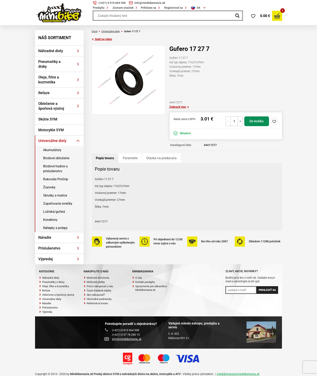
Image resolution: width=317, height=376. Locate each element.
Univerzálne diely (52, 141)
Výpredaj (45, 259)
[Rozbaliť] (78, 51)
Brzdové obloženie (56, 158)
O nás (137, 277)
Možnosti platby (94, 282)
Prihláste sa (151, 8)
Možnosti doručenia (96, 277)
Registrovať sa (176, 8)
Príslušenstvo (49, 248)
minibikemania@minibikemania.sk (238, 374)
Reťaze (44, 93)
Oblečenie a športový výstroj (56, 294)
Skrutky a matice (55, 195)
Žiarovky (49, 187)
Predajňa (101, 8)
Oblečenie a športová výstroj (51, 106)
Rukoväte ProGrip (55, 179)
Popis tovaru (105, 158)
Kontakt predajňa (143, 282)
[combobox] (199, 8)
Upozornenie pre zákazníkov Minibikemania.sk (149, 288)
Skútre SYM (47, 119)
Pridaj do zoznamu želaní (274, 121)
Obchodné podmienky (98, 299)
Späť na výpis (102, 39)
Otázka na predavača (161, 158)
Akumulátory (52, 150)
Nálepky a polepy (55, 228)
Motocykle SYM (51, 130)
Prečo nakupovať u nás (98, 286)
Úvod (94, 31)
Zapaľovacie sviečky (57, 203)
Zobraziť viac (179, 107)
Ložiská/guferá (54, 212)
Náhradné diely (50, 51)
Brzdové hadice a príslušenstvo (55, 168)
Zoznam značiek (125, 8)
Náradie (44, 237)
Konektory (50, 220)
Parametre (130, 158)
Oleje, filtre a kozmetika (48, 79)
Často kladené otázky (97, 290)
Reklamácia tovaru (96, 303)
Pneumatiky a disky (49, 64)
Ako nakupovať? (94, 294)
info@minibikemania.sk (123, 339)
